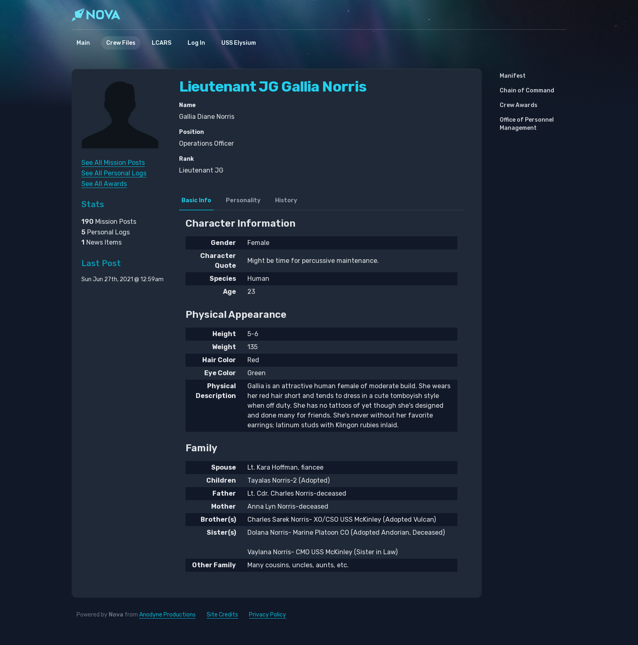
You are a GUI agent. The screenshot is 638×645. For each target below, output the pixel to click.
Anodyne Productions (167, 614)
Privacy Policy (267, 614)
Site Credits (222, 614)
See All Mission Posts (113, 162)
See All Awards (104, 184)
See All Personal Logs (113, 173)
